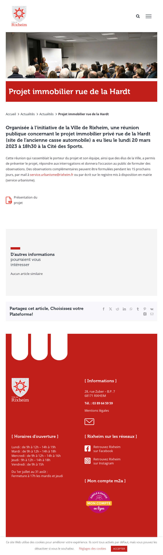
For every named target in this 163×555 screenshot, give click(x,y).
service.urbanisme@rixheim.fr (51, 175)
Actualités (28, 114)
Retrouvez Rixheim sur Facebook (103, 449)
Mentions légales (97, 410)
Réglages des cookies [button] (92, 548)
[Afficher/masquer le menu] (149, 16)
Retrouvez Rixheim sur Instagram (103, 461)
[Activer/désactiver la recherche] (138, 16)
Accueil (11, 114)
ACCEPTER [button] (119, 548)
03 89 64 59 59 (102, 403)
